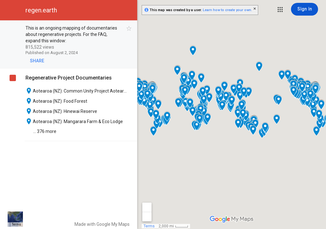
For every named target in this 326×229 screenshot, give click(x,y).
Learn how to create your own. (227, 10)
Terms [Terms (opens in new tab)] (16, 224)
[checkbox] (129, 28)
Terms (149, 226)
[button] (280, 9)
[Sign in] (304, 9)
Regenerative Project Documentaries (68, 78)
